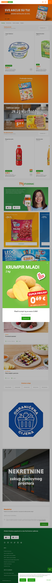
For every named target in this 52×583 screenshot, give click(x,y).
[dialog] (35, 578)
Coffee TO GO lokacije (8, 563)
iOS (8, 207)
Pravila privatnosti (39, 576)
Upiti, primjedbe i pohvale (8, 553)
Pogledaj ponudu (26, 318)
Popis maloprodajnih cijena (9, 573)
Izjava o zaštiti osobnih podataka (9, 555)
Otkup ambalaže (8, 387)
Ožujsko (22, 23)
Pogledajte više (43, 27)
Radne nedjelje (16, 23)
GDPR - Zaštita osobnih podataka (10, 557)
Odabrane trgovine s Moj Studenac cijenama (12, 575)
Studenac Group (7, 566)
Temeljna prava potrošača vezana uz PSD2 (11, 559)
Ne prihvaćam (31, 579)
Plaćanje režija (17, 387)
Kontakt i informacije (7, 551)
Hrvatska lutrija (27, 387)
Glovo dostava (44, 387)
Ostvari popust (21, 243)
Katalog (3, 23)
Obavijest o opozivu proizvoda (9, 561)
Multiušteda (8, 23)
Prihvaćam (23, 579)
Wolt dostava (35, 387)
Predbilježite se (44, 524)
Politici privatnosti (42, 520)
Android (16, 207)
